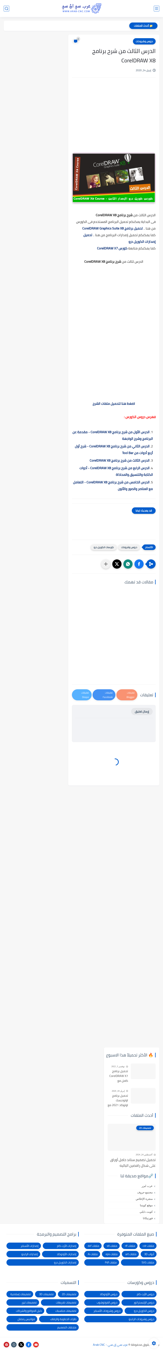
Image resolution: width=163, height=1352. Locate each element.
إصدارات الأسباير (30, 1245)
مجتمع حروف (145, 1192)
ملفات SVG (148, 1262)
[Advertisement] (114, 120)
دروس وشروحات (144, 41)
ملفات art (130, 1254)
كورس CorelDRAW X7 (112, 248)
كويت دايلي (146, 1211)
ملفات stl (112, 1245)
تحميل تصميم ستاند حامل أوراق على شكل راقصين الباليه (133, 1162)
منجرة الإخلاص (144, 1198)
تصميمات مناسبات (65, 1310)
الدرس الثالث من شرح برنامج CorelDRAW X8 (119, 460)
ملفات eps (112, 1254)
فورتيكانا (148, 1218)
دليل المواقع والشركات (29, 1310)
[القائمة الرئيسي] (156, 8)
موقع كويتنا (146, 1205)
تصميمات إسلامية (20, 1294)
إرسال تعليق (142, 711)
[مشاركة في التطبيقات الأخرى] (105, 564)
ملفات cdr (148, 1245)
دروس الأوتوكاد (108, 1294)
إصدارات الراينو (29, 1254)
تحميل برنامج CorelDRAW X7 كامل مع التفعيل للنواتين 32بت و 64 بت (118, 1076)
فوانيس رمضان (26, 1319)
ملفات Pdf (111, 1262)
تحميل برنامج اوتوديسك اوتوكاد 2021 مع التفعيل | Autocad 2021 (118, 1100)
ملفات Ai (93, 1254)
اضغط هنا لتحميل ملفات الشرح (114, 404)
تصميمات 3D (46, 1294)
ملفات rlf (130, 1245)
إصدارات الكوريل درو (65, 1262)
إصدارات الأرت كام (66, 1245)
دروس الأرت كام (145, 1294)
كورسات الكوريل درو (104, 547)
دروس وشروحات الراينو (141, 1319)
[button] (139, 564)
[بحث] (6, 8)
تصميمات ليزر (29, 1302)
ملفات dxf (93, 1245)
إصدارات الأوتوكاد (66, 1254)
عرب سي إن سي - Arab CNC (110, 1344)
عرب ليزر (147, 1185)
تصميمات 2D (69, 1294)
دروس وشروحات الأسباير (106, 1310)
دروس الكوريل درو (144, 1310)
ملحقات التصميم (66, 1327)
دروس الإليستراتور (144, 1302)
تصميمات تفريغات (66, 1302)
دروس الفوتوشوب (107, 1302)
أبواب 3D (149, 1254)
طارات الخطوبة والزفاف (63, 1319)
